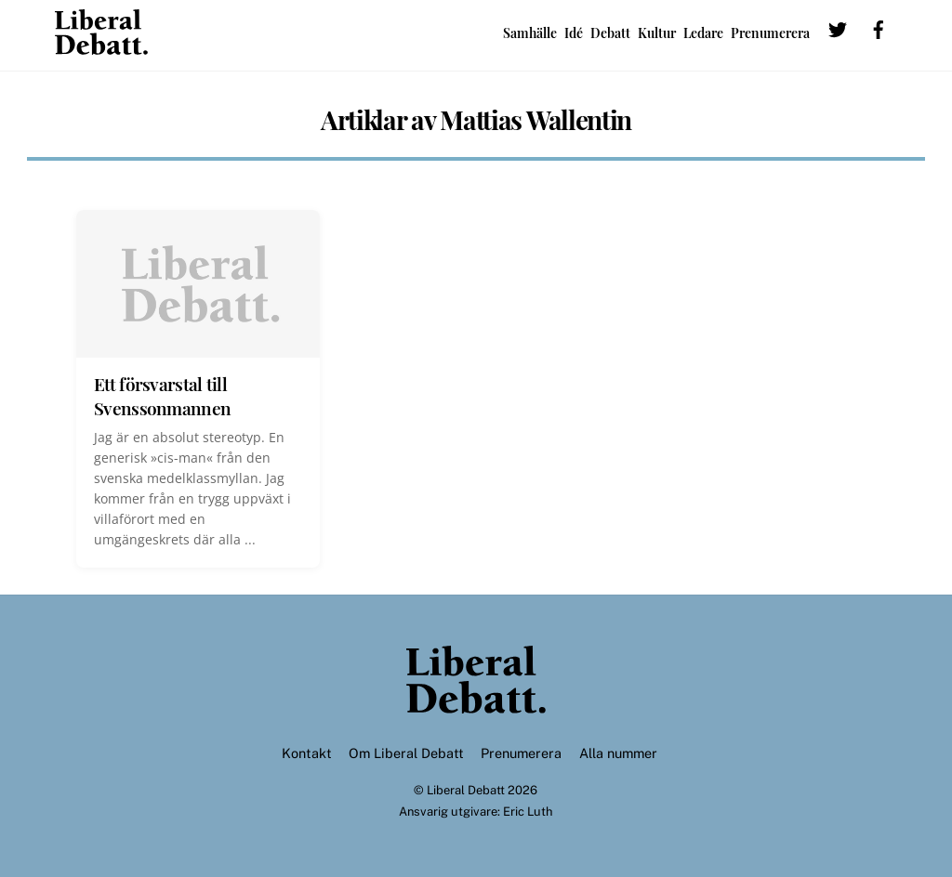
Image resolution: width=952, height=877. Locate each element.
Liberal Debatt (466, 790)
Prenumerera (770, 33)
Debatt (610, 33)
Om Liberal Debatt (406, 753)
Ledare (703, 33)
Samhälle (530, 33)
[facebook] (878, 31)
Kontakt (307, 753)
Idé (573, 33)
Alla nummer (618, 753)
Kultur (657, 33)
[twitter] (837, 31)
